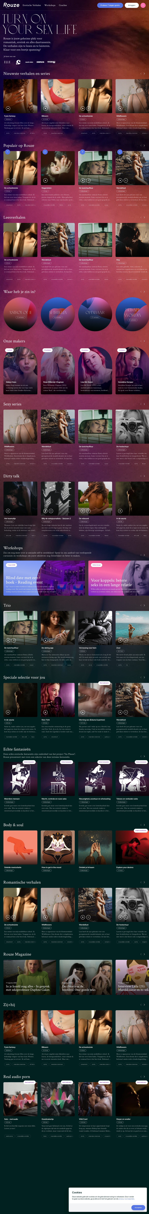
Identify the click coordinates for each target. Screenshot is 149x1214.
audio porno (108, 740)
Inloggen (131, 5)
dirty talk (8, 539)
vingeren (144, 945)
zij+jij (119, 1139)
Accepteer (137, 1208)
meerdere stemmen (19, 136)
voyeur (106, 208)
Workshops (50, 5)
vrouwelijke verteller (49, 208)
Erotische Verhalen (32, 5)
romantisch (84, 136)
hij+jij (145, 539)
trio (127, 668)
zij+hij (7, 136)
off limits (32, 136)
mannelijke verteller (94, 208)
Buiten (61, 208)
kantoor (34, 539)
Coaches (63, 5)
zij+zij (90, 668)
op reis (45, 539)
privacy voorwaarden (126, 1199)
